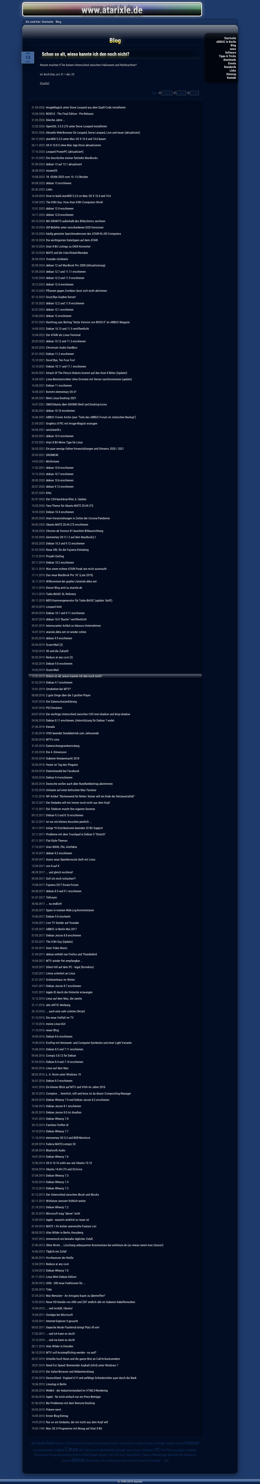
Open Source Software (140, 1450)
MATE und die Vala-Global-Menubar (67, 253)
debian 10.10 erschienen (60, 410)
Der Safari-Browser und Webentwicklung (70, 1371)
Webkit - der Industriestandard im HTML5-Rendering (77, 1390)
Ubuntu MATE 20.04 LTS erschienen (67, 524)
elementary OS (95, 1460)
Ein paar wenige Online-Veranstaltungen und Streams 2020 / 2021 (85, 448)
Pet (163, 1450)
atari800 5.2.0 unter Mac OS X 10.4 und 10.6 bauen (76, 139)
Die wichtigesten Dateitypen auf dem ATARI (72, 240)
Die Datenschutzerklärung (61, 701)
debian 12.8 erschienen (59, 215)
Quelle (44, 83)
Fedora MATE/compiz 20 (60, 1144)
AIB (33, 1443)
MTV (82, 1450)
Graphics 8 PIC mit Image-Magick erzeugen (71, 423)
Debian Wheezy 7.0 (57, 1270)
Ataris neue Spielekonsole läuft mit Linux (70, 859)
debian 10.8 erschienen (59, 467)
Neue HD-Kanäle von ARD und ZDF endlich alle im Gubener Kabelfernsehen (90, 1302)
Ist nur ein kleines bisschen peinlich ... (69, 821)
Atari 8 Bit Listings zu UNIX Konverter (68, 246)
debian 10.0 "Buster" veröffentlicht (66, 619)
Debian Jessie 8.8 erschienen (63, 935)
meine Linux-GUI (55, 1024)
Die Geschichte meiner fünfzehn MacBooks (72, 158)
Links (233, 70)
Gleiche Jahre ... (55, 120)
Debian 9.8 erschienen (59, 663)
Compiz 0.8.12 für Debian (61, 1055)
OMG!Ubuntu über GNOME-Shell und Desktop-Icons (76, 404)
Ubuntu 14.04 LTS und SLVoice (64, 1169)
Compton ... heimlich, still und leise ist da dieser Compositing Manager (88, 1093)
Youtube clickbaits (57, 259)
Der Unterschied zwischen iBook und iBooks (72, 1194)
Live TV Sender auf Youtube (62, 923)
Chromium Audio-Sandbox (61, 347)
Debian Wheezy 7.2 (57, 1207)
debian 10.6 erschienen (59, 480)
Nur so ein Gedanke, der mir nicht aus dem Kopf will (77, 1422)
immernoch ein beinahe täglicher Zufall (69, 1239)
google (121, 1460)
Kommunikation (43, 1450)
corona (66, 1460)
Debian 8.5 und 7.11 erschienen (64, 1049)
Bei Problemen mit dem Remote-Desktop (70, 1403)
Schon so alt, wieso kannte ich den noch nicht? (74, 676)
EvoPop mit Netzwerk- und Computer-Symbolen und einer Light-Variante (89, 1043)
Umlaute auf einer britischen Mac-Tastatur (71, 790)
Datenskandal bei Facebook (62, 771)
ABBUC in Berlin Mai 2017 (61, 929)
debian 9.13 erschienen (59, 486)
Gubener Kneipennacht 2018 (62, 758)
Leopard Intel (54, 607)
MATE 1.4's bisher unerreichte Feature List (71, 1226)
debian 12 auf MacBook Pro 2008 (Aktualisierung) (75, 265)
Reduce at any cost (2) (59, 657)
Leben (181, 93)
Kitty (48, 493)
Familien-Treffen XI (57, 1125)
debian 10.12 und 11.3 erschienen (66, 341)
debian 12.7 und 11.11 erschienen (66, 271)
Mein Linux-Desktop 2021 (61, 398)
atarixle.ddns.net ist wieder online (66, 632)
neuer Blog (52, 1030)
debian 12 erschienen (58, 316)
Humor (167, 93)
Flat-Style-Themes (57, 840)
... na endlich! (54, 904)
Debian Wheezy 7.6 (57, 1156)
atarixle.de (175, 1455)
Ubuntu (146, 1455)
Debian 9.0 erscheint (58, 916)
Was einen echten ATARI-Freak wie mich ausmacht (76, 569)
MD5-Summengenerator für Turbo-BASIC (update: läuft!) (79, 600)
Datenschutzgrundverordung (62, 746)
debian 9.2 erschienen (59, 853)
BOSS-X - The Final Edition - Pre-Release (69, 113)
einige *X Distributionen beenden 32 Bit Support (74, 828)
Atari (50, 1443)
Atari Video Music (57, 948)
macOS (144, 1461)
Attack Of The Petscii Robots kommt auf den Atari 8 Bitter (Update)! (86, 373)
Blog (233, 45)
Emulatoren (102, 1443)
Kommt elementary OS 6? (61, 392)
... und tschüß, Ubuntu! (59, 1308)
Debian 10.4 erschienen (60, 512)
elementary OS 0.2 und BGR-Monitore (68, 1138)
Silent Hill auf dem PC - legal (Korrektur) (70, 967)
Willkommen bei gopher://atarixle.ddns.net (71, 581)
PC (157, 1450)
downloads (229, 60)
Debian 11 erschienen (59, 385)
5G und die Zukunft (57, 651)
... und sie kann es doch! (60, 1340)
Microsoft (92, 1450)
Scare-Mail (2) (54, 644)
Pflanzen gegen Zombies (181, 1450)
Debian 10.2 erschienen (60, 562)
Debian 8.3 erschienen (59, 1081)
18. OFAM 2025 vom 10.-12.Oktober (67, 177)
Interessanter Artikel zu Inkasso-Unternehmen (73, 625)
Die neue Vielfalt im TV (60, 1017)
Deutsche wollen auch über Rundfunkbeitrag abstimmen (79, 784)
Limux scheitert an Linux (60, 973)
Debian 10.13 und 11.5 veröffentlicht (67, 328)
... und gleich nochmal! (59, 872)
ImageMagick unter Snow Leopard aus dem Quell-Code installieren (86, 107)
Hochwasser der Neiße (59, 1258)
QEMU (86, 1455)
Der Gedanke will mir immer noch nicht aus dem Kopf (78, 802)
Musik (121, 1450)
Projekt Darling (55, 556)
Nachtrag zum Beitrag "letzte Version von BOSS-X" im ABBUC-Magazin (88, 322)
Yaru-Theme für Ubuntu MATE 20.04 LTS (69, 505)
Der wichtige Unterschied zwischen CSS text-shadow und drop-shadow (88, 714)
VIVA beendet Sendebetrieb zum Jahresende (72, 733)
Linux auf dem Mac (57, 1068)
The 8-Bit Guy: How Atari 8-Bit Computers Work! (74, 202)
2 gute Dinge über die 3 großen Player (68, 695)
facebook (111, 1460)
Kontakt (231, 78)
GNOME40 (52, 455)
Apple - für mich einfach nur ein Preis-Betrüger (73, 1397)
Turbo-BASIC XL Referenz (61, 594)
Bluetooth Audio (55, 1150)
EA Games (87, 1443)
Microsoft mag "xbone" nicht (63, 1213)
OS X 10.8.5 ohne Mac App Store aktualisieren (73, 145)
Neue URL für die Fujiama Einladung (67, 550)
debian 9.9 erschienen (59, 638)
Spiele (103, 1455)
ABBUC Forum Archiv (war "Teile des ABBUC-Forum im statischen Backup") (91, 417)
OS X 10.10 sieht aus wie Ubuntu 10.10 (69, 1163)
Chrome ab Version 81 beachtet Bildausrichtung (74, 531)
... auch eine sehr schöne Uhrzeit (65, 1011)
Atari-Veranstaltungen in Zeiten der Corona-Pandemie (78, 518)
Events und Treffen (122, 1443)
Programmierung (60, 1455)
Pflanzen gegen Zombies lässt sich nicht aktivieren (76, 290)
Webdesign (159, 1455)
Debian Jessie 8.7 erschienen (63, 986)
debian (78, 1460)
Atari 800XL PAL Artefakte (61, 847)
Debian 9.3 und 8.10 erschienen (64, 815)
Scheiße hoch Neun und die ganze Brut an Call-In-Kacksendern (83, 1359)
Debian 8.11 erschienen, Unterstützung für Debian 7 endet (80, 720)
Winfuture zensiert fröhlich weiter (66, 1201)
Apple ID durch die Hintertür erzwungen (69, 992)
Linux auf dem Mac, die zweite (64, 998)
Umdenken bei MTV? (58, 689)
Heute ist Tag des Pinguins (62, 764)
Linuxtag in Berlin (56, 1384)
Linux (195, 93)
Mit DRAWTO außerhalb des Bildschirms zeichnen (75, 221)
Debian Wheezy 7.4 (57, 1182)
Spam (94, 1455)
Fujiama (149, 1443)
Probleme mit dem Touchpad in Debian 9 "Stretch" (75, 834)
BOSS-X (60, 1443)
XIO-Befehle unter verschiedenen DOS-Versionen (74, 227)
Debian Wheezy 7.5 (57, 1175)
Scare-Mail (52, 670)
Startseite (230, 38)
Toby (49, 1289)
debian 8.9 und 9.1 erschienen (63, 891)
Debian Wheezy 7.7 (57, 1131)
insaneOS (51, 170)
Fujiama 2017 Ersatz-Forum (62, 885)
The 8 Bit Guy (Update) (59, 941)
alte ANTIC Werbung (58, 1005)
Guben (170, 1443)
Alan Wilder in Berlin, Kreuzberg (64, 1232)
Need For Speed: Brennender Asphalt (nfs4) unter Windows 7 (82, 1365)
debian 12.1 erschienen (59, 309)
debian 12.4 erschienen (59, 284)
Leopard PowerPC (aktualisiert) (64, 151)
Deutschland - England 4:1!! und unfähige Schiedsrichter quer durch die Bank (91, 1378)
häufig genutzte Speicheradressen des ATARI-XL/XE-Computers (83, 233)
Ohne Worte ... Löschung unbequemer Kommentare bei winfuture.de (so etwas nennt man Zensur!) (104, 1245)
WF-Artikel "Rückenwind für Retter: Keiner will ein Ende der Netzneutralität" (90, 796)
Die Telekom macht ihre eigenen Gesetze (70, 809)
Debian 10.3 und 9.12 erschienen (65, 543)
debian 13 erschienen (58, 183)
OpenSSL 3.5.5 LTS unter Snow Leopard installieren (76, 126)
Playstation (41, 1455)
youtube (155, 1460)
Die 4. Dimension (56, 752)
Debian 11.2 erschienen (60, 354)
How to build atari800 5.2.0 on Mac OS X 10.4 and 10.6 (78, 196)
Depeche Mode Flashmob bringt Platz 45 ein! (72, 1327)
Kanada (50, 727)
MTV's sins (52, 739)
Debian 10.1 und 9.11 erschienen (65, 613)
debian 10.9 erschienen (59, 436)
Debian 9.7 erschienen (59, 682)
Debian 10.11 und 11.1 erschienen (66, 366)
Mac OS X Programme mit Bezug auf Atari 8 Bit (74, 1428)
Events (232, 63)
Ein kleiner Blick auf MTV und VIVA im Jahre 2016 (75, 1087)
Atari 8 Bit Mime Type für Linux (64, 442)
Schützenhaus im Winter (60, 979)
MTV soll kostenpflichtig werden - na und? (71, 1352)
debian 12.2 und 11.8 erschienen (65, 303)
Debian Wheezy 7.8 (57, 1118)
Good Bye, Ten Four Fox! (60, 360)
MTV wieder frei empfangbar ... (64, 961)
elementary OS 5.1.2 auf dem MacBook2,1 (71, 537)
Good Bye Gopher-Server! (61, 297)
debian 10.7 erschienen (59, 474)
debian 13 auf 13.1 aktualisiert (64, 164)
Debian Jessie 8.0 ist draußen (63, 1112)
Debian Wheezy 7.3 (57, 1188)
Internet (192, 1443)
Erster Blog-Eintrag (57, 1416)
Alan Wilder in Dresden (59, 1346)
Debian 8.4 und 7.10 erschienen (64, 1062)
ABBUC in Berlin (226, 42)
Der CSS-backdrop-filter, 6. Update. (66, 499)
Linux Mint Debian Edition (61, 1277)
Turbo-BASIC (133, 1455)
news (233, 49)
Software (230, 52)
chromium (189, 1455)
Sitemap (231, 74)
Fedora (139, 1443)
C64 (68, 1443)
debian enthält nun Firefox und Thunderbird (71, 954)
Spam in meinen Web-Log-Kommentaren (70, 910)
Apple (40, 1443)
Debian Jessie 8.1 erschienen (63, 1106)
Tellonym (51, 897)
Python (76, 1455)
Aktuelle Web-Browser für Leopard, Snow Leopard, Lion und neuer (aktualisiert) (93, 132)
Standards (230, 67)
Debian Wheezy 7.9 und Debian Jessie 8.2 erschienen (77, 1100)
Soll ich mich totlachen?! (61, 878)
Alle (166, 1460)
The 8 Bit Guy (116, 1455)
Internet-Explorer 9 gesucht (62, 1321)
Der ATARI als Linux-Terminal (63, 335)
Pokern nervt (53, 1409)
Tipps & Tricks (227, 56)
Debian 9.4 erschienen (59, 777)
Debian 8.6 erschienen (59, 1036)
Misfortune (52, 461)
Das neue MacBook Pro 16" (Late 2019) (69, 575)
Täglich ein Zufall (56, 1251)
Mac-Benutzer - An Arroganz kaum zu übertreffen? (75, 1295)
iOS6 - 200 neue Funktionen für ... (65, 1283)
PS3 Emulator (54, 708)
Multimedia (108, 1450)
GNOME (160, 1443)
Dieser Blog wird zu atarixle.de (64, 587)
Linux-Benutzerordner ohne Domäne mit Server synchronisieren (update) (89, 379)
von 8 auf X (52, 866)
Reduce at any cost (57, 1264)
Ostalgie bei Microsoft (59, 1315)
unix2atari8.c (53, 430)
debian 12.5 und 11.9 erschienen (65, 278)
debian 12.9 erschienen (59, 208)
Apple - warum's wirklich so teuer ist (67, 1220)
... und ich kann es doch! (60, 1333)
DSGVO (75, 1443)
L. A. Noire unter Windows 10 (63, 1074)
